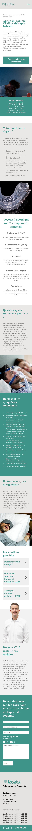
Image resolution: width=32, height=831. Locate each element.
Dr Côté (5, 15)
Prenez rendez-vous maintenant (16, 60)
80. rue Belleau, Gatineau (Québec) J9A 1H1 (9, 802)
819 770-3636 (9, 795)
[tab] (16, 563)
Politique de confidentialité (14, 786)
